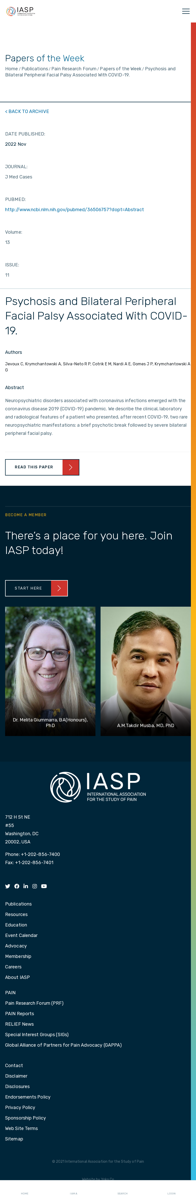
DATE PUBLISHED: (25, 134)
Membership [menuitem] (18, 956)
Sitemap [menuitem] (14, 1139)
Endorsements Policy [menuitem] (28, 1097)
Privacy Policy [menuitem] (20, 1107)
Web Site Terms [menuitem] (21, 1128)
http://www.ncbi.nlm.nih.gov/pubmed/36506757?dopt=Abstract (74, 209)
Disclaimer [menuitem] (16, 1076)
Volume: (13, 232)
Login (171, 1189)
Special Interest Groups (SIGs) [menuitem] (37, 1034)
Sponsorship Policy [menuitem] (25, 1118)
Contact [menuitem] (14, 1065)
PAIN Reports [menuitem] (19, 1013)
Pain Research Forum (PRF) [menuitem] (34, 1003)
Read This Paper (34, 467)
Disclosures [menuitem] (17, 1086)
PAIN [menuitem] (10, 993)
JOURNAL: (16, 166)
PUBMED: (15, 199)
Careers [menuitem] (13, 967)
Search (122, 1189)
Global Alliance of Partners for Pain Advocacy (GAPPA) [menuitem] (63, 1045)
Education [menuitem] (16, 925)
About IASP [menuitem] (17, 977)
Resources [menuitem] (16, 914)
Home (24, 1189)
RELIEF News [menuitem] (19, 1024)
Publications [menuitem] (18, 904)
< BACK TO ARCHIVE (27, 111)
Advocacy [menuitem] (16, 946)
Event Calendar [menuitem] (21, 935)
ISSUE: (12, 265)
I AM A (73, 1189)
